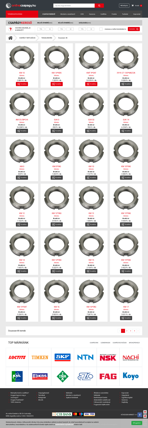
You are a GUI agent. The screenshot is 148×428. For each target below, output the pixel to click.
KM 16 (56, 307)
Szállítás (103, 14)
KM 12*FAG (56, 213)
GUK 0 (56, 120)
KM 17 (126, 307)
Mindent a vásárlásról (67, 14)
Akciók (40, 400)
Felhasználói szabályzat (102, 402)
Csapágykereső (48, 14)
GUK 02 (91, 120)
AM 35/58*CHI (22, 120)
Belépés (124, 5)
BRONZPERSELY (134, 343)
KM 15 (91, 260)
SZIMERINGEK (105, 343)
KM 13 (91, 213)
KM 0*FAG (56, 166)
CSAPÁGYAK (94, 343)
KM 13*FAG (126, 213)
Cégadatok (125, 395)
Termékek (41, 395)
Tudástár (125, 14)
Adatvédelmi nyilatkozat (102, 400)
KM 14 (22, 260)
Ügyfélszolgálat (127, 397)
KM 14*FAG (56, 260)
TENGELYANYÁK (46, 38)
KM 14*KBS (57, 73)
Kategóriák (42, 397)
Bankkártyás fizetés (100, 397)
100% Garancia (16, 402)
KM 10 (22, 73)
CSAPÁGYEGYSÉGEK (120, 343)
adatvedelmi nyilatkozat (64, 424)
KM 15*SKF (22, 307)
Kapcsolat (136, 14)
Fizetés (114, 14)
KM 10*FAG (126, 166)
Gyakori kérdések (72, 397)
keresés (133, 29)
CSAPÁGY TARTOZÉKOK (27, 38)
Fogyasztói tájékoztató (102, 404)
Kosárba (21, 84)
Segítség (125, 402)
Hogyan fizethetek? (17, 400)
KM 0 (22, 166)
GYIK (82, 14)
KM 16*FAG (91, 307)
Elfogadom (137, 423)
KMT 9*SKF (91, 73)
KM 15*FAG (126, 260)
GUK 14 (126, 120)
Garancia (92, 14)
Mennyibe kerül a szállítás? (20, 393)
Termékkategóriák (15, 14)
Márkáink (69, 393)
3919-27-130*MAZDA (126, 73)
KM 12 (22, 213)
